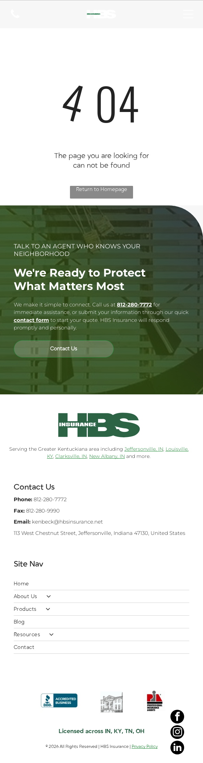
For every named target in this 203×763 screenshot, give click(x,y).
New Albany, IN (107, 456)
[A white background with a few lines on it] (15, 18)
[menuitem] (102, 583)
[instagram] (177, 733)
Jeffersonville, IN (143, 449)
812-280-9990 (43, 510)
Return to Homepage (101, 189)
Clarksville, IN (71, 456)
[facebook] (177, 717)
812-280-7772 (50, 499)
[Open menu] (188, 14)
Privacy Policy (145, 746)
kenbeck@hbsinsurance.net (67, 521)
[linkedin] (177, 748)
